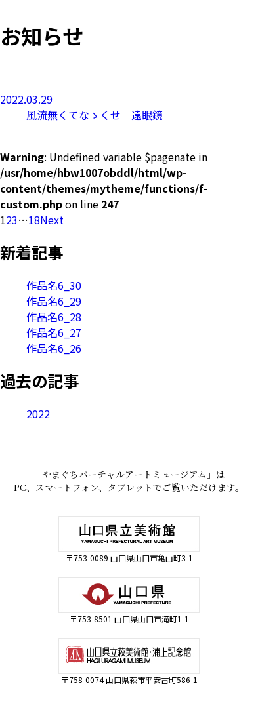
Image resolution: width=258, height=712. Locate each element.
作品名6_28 (53, 317)
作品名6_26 (53, 348)
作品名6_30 (53, 285)
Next (52, 219)
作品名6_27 (53, 332)
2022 (38, 414)
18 (34, 219)
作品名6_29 (53, 301)
